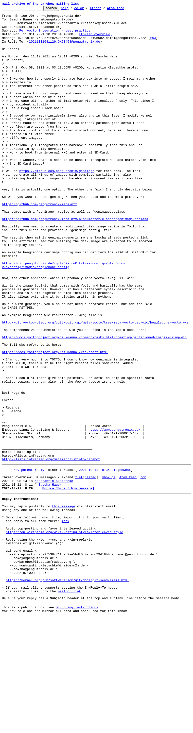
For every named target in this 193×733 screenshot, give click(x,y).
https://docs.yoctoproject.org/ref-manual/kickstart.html (55, 421)
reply (39, 561)
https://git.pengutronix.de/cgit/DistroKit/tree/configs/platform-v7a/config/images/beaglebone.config (63, 317)
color (86, 9)
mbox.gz (109, 570)
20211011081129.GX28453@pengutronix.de (64, 49)
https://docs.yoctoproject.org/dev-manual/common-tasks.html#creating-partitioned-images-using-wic (94, 403)
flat (79, 570)
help (72, 9)
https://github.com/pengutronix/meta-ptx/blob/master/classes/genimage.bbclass (75, 261)
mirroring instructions (77, 723)
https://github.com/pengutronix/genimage (56, 204)
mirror (103, 9)
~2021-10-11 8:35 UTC (97, 561)
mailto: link (69, 705)
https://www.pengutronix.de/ (114, 514)
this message (63, 603)
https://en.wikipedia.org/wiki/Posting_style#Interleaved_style (64, 634)
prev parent (22, 561)
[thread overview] (95, 40)
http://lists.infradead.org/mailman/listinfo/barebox (51, 550)
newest (125, 561)
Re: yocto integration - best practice (54, 35)
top (143, 570)
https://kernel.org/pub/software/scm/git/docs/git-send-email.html (67, 692)
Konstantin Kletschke (54, 574)
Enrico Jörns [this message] (68, 583)
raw (153, 44)
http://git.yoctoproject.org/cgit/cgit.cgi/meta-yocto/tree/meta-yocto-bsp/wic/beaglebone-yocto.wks (95, 386)
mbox (65, 621)
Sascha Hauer (50, 579)
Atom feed (123, 9)
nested (90, 570)
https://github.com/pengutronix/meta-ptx (39, 244)
